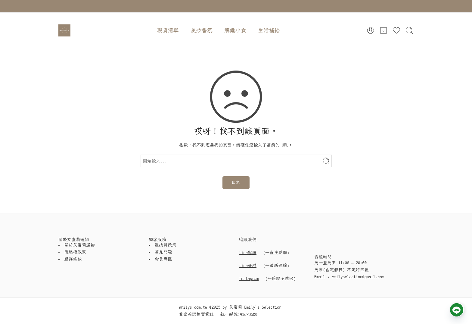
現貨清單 (168, 30)
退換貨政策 (166, 245)
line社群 (247, 265)
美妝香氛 (202, 30)
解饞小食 (235, 30)
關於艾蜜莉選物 (79, 245)
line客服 (247, 252)
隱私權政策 (75, 252)
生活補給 (269, 30)
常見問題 (163, 252)
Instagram (249, 278)
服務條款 (73, 259)
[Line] (456, 309)
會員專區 (163, 259)
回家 (236, 182)
